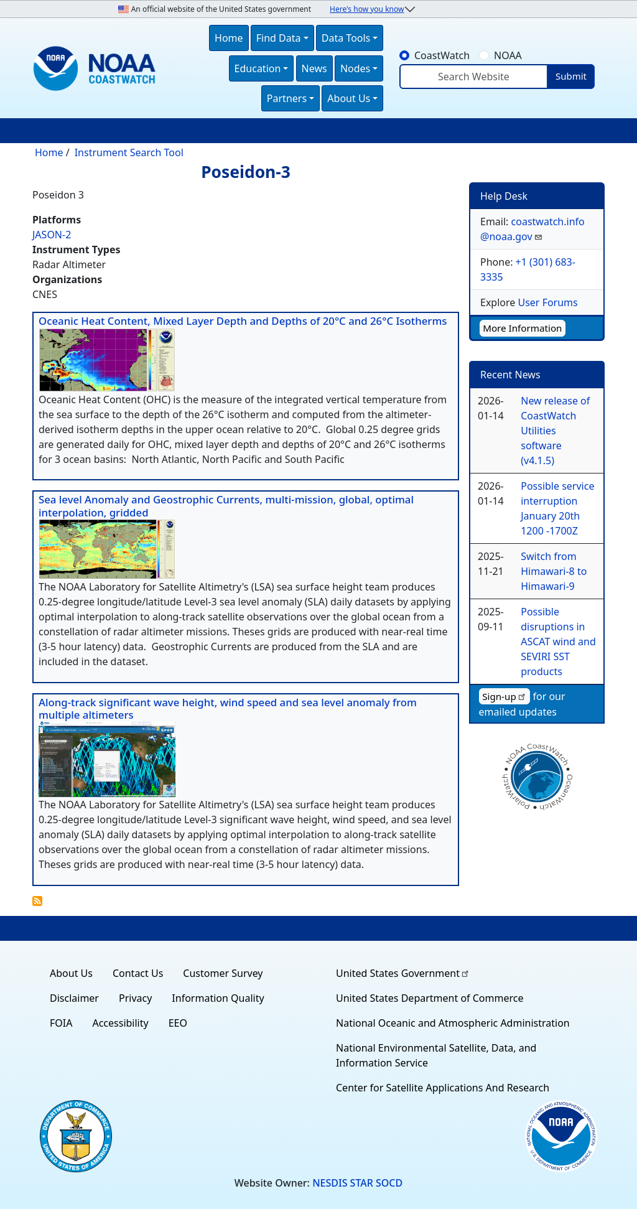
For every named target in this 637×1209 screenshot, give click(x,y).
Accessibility (120, 1023)
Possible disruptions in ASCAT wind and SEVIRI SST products (558, 641)
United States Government (403, 973)
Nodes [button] (355, 68)
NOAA (508, 55)
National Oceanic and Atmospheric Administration (453, 1023)
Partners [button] (287, 98)
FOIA (61, 1023)
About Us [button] (348, 98)
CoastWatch (442, 55)
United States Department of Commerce (429, 998)
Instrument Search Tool (129, 152)
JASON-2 (51, 234)
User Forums (547, 302)
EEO (178, 1023)
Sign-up (504, 696)
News (314, 68)
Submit (571, 76)
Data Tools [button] (346, 38)
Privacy (135, 998)
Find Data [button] (278, 38)
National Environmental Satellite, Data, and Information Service (436, 1055)
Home (229, 38)
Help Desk (504, 196)
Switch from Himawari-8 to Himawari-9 (554, 571)
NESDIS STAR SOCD (357, 1183)
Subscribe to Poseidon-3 (37, 901)
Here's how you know (367, 9)
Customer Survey (223, 973)
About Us (71, 973)
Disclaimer (74, 998)
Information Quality (218, 998)
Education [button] (258, 68)
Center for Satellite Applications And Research (442, 1088)
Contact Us (138, 973)
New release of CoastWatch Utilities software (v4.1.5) (555, 430)
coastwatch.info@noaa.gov (532, 229)
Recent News (510, 374)
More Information (522, 328)
